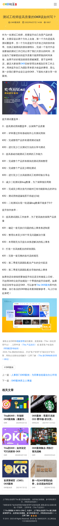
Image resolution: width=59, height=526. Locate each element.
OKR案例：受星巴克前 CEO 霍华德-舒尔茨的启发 (43, 417)
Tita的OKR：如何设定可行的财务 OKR (15, 450)
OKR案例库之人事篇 (21, 380)
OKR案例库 (15, 22)
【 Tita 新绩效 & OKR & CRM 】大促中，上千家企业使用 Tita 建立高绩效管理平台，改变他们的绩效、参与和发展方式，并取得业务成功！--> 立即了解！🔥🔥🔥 (29, 513)
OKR (22, 63)
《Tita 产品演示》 (28, 345)
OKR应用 (35, 423)
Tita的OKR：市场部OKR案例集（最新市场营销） (15, 417)
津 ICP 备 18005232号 (38, 519)
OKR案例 (45, 285)
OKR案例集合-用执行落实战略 (42, 450)
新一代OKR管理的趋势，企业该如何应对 (42, 482)
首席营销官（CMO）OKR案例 (14, 482)
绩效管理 (21, 341)
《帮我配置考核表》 (11, 348)
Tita (38, 285)
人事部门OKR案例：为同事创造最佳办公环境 (34, 375)
